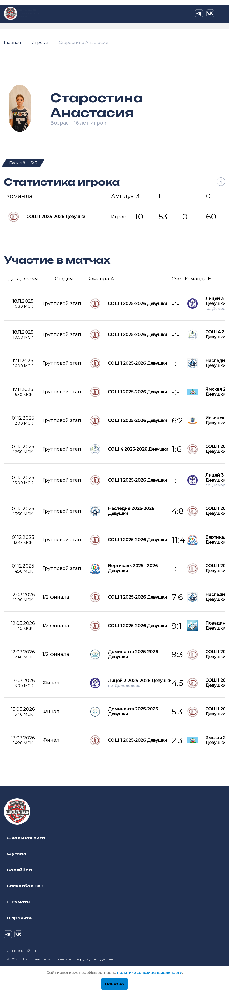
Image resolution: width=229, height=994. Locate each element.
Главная (13, 42)
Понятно (114, 984)
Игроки (40, 42)
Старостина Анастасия (83, 42)
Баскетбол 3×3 (23, 163)
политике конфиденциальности (149, 973)
